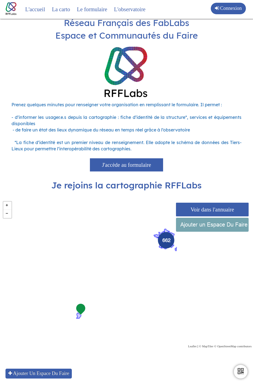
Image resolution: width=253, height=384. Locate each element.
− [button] (7, 224)
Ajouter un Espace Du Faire (214, 235)
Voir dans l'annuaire (212, 220)
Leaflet (192, 356)
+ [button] (7, 216)
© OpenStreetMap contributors (233, 356)
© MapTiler (206, 356)
